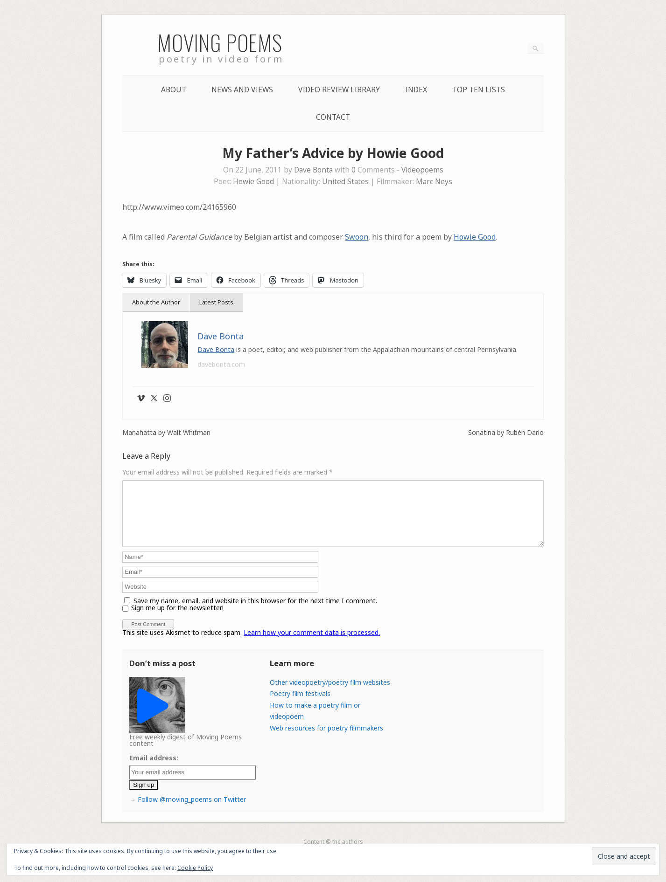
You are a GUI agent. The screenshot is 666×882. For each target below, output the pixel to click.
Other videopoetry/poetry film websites (330, 693)
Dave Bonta (313, 170)
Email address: (153, 769)
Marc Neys (434, 181)
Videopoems (422, 170)
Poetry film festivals (300, 704)
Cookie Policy (195, 868)
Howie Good (253, 181)
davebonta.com (221, 364)
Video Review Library (339, 90)
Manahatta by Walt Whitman (166, 432)
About (173, 90)
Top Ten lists (478, 90)
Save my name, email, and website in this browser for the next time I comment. (255, 611)
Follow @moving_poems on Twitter (192, 810)
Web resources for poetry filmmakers (326, 739)
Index (416, 90)
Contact (333, 117)
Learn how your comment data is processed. (312, 643)
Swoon (356, 237)
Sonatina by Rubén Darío (506, 432)
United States (345, 181)
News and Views (242, 90)
